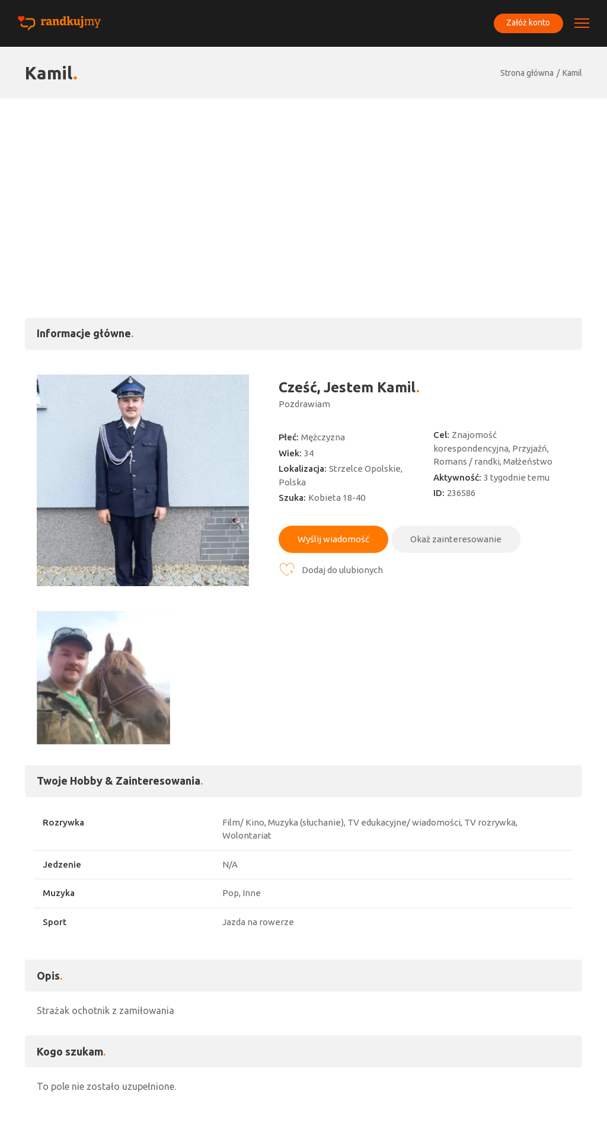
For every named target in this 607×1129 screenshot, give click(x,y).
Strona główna (527, 73)
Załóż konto (528, 23)
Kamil (572, 73)
